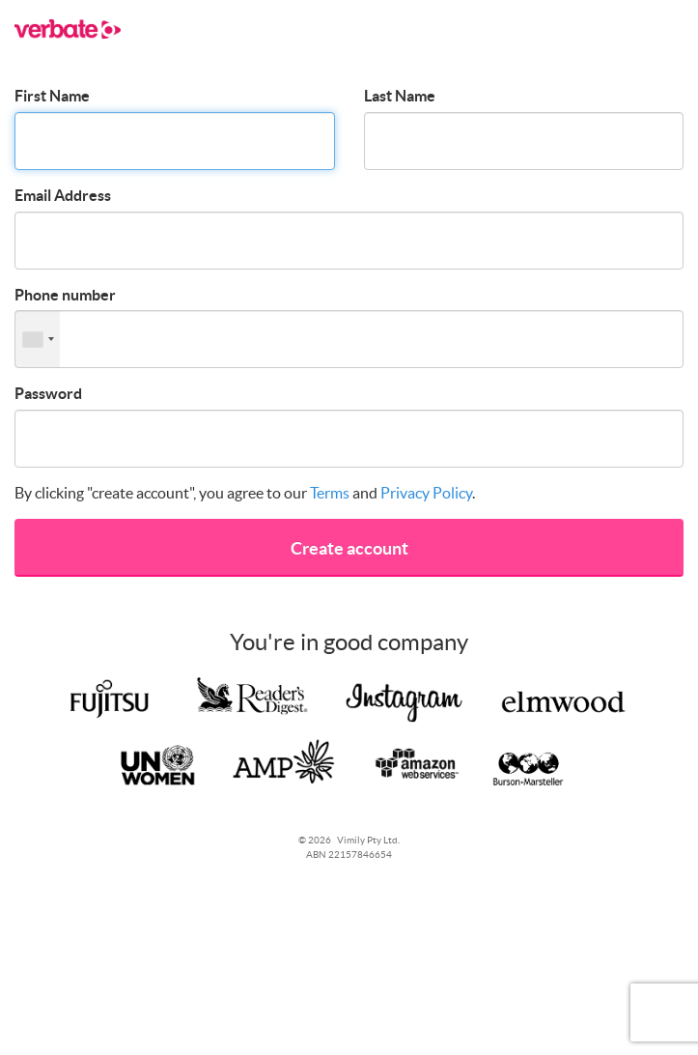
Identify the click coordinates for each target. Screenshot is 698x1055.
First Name (52, 95)
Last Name (399, 95)
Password (48, 393)
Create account (349, 548)
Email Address (62, 195)
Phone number (65, 294)
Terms (329, 492)
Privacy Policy (426, 492)
